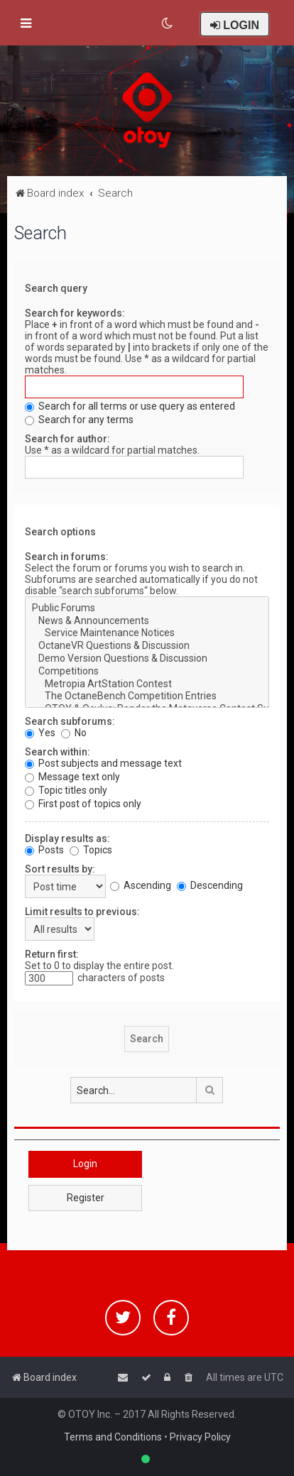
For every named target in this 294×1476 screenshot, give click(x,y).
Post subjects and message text (103, 763)
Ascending (140, 885)
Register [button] (85, 1197)
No (74, 732)
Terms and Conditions (113, 1437)
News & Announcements (147, 621)
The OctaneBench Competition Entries (147, 696)
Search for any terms (79, 419)
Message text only (72, 776)
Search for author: (67, 438)
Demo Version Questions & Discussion (147, 658)
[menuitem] (168, 23)
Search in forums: (67, 556)
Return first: (52, 954)
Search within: (57, 752)
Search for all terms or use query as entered (130, 406)
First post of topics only (83, 803)
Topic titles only (66, 790)
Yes (40, 732)
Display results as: (67, 838)
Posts (44, 849)
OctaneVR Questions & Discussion (147, 646)
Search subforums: (70, 721)
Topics (91, 849)
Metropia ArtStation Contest (147, 684)
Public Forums (147, 608)
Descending (210, 885)
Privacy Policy (200, 1437)
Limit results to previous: (82, 911)
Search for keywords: (75, 313)
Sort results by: (60, 869)
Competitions (147, 671)
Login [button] (85, 1163)
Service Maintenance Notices (147, 633)
